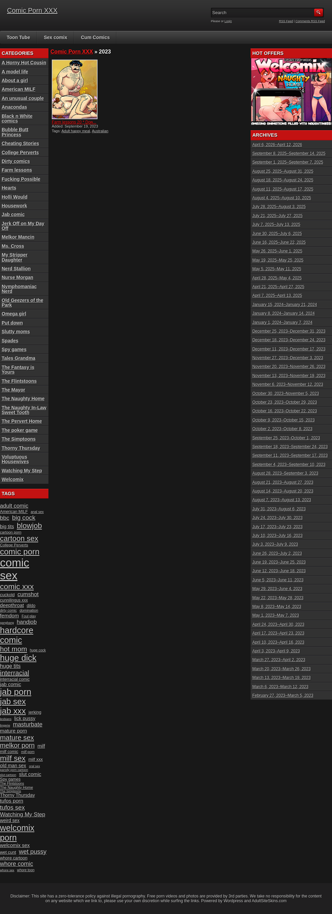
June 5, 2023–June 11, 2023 (277, 580)
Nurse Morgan (17, 277)
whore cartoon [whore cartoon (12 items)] (14, 857)
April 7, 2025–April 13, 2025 (277, 295)
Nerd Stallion (16, 268)
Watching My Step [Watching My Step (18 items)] (22, 814)
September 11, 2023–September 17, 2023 (290, 455)
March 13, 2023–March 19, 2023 (281, 677)
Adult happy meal (76, 131)
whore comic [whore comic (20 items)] (16, 863)
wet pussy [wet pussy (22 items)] (32, 851)
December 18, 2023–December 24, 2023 (288, 340)
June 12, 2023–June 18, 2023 (279, 571)
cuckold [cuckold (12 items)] (7, 594)
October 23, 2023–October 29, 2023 (284, 402)
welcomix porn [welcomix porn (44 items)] (17, 832)
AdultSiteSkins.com (269, 901)
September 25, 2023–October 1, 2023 (286, 438)
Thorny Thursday (21, 448)
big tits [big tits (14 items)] (7, 526)
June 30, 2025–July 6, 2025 (277, 233)
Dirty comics (16, 161)
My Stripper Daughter (15, 257)
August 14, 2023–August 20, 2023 (282, 491)
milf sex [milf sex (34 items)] (13, 758)
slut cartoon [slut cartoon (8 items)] (8, 775)
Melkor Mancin (18, 237)
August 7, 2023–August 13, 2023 (281, 500)
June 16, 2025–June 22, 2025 (279, 242)
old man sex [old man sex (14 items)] (13, 765)
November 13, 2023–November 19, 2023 (288, 375)
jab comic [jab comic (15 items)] (10, 684)
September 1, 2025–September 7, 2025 (287, 162)
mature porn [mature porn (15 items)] (13, 731)
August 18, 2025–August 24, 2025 (282, 180)
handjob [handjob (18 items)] (27, 622)
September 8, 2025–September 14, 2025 (289, 153)
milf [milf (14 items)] (41, 746)
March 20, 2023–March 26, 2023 (281, 669)
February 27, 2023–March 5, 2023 (282, 695)
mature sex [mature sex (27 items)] (17, 737)
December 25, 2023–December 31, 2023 (288, 331)
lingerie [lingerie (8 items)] (5, 725)
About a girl (15, 80)
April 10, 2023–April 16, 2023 (278, 642)
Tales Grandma (18, 358)
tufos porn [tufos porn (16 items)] (11, 801)
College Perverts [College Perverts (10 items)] (14, 545)
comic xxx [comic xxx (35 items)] (17, 586)
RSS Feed (286, 21)
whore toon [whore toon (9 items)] (26, 870)
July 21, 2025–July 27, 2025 (277, 215)
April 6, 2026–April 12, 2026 (277, 144)
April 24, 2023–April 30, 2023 (278, 624)
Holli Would (15, 197)
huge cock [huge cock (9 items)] (38, 650)
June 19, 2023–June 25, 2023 (279, 562)
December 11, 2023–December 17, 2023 (288, 349)
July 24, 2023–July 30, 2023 (277, 517)
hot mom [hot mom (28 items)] (13, 649)
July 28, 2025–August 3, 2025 (279, 206)
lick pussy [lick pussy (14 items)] (25, 718)
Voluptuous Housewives (15, 459)
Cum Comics (95, 37)
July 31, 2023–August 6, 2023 (279, 509)
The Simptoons (19, 439)
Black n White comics (17, 118)
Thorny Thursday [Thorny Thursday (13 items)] (17, 795)
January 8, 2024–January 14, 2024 (283, 313)
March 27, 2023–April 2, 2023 (278, 659)
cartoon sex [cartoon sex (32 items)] (19, 538)
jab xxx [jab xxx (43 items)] (13, 710)
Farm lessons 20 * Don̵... (74, 122)
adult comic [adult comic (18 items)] (14, 506)
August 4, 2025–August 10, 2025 (281, 198)
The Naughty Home (23, 398)
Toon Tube (18, 37)
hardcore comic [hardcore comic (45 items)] (16, 635)
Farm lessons (17, 170)
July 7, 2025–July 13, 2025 (276, 224)
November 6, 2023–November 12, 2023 (287, 384)
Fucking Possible (21, 179)
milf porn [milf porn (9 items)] (28, 752)
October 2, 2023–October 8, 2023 (282, 429)
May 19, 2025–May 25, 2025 (277, 260)
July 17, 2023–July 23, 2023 (277, 526)
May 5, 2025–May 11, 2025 (276, 269)
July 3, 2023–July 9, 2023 (275, 544)
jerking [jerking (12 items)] (35, 712)
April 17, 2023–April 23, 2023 (278, 633)
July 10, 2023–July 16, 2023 (277, 535)
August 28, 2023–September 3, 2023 (285, 473)
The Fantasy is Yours (18, 370)
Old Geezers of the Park (22, 303)
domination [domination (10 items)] (29, 610)
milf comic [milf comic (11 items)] (9, 751)
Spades (10, 340)
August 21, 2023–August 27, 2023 (282, 482)
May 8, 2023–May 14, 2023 (276, 606)
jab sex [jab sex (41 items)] (13, 701)
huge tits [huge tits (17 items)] (10, 666)
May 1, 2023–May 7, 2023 (275, 615)
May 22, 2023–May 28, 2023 (277, 598)
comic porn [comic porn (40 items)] (19, 551)
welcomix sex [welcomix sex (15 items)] (15, 845)
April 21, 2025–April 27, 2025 (278, 286)
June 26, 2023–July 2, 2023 (277, 553)
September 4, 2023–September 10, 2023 (289, 464)
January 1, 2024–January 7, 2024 (282, 322)
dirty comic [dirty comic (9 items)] (8, 610)
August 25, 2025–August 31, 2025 (282, 171)
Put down (12, 323)
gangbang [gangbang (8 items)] (7, 622)
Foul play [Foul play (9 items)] (29, 616)
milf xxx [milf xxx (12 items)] (35, 759)
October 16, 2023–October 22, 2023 (284, 411)
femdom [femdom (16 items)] (9, 615)
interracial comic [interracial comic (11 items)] (15, 679)
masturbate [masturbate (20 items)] (27, 724)
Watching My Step (22, 470)
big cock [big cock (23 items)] (23, 517)
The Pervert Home (22, 421)
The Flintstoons (19, 381)
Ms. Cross (13, 246)
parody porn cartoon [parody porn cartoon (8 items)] (14, 770)
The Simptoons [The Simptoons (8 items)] (10, 791)
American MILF (18, 89)
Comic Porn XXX (32, 10)
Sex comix (55, 37)
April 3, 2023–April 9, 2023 (276, 651)
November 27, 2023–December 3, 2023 (287, 358)
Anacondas (14, 107)
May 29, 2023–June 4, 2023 (277, 588)
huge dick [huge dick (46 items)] (18, 658)
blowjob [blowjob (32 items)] (29, 525)
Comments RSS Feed (310, 21)
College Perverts (20, 152)
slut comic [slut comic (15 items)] (30, 774)
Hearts (9, 188)
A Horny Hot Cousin (24, 62)
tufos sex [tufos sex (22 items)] (12, 807)
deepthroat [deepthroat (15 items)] (12, 605)
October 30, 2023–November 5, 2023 (285, 393)
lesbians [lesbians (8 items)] (5, 719)
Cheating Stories (20, 143)
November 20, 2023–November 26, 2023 (288, 366)
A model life (15, 71)
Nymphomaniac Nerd (19, 289)
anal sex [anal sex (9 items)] (37, 512)
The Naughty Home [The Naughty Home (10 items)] (16, 787)
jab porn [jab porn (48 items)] (15, 692)
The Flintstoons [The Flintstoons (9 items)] (12, 783)
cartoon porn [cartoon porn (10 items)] (11, 532)
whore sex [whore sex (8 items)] (7, 870)
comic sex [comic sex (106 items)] (14, 569)
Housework (14, 205)
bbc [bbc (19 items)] (4, 518)
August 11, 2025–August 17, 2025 (282, 189)
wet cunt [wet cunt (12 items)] (8, 852)
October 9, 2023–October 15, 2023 (283, 420)
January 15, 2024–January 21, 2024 (284, 304)
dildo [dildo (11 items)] (31, 605)
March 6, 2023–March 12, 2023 (280, 686)
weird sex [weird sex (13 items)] (10, 820)
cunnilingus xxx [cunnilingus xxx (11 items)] (14, 600)
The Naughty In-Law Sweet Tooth (24, 410)
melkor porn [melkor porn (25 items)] (17, 745)
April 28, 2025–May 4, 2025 (277, 278)
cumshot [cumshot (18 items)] (28, 594)
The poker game (20, 430)
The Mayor (13, 390)
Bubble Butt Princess (15, 132)
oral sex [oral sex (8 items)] (34, 766)
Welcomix (13, 479)
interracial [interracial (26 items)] (14, 673)
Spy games (14, 349)
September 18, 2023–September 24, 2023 (290, 446)
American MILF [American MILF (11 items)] (14, 511)
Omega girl (14, 313)
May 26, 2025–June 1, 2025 (277, 251)
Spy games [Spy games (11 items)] (10, 779)
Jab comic (13, 214)
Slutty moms (16, 331)
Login (228, 21)
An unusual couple (23, 98)
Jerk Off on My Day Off (23, 226)
